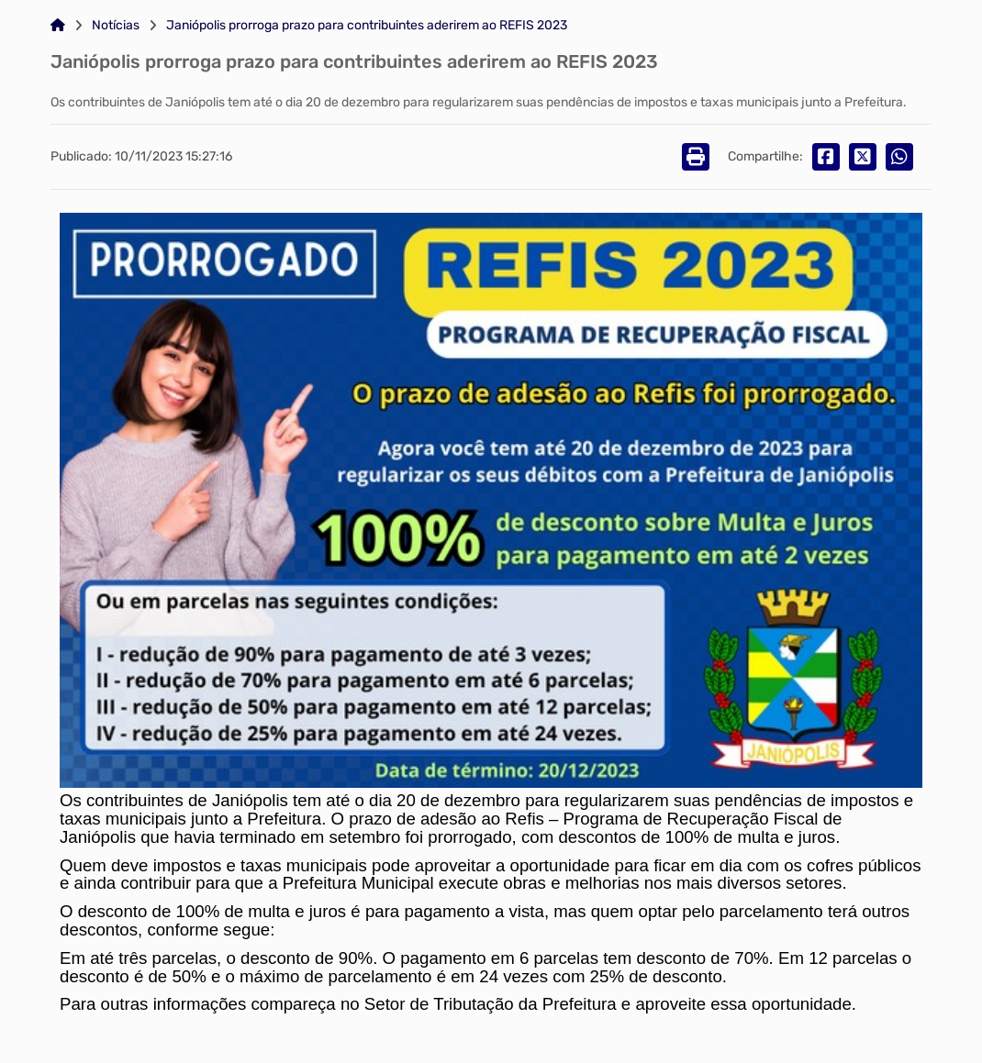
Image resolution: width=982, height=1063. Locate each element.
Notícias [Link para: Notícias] (115, 25)
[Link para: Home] (57, 25)
